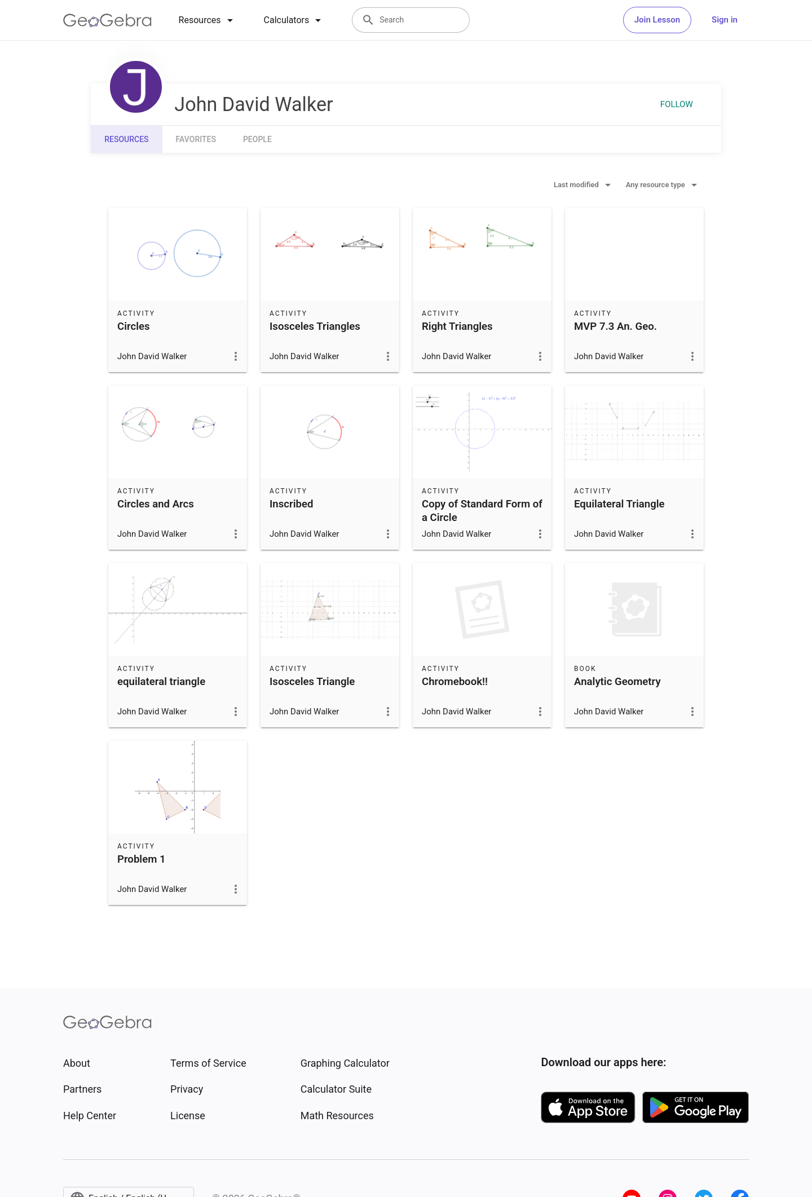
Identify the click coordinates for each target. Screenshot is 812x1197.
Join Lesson (657, 20)
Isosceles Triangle (312, 681)
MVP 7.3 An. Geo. (615, 326)
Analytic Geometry (617, 681)
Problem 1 (141, 859)
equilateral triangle (161, 681)
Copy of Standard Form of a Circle (482, 511)
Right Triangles (457, 326)
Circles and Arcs (155, 504)
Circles (133, 326)
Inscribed (291, 504)
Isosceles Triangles (315, 326)
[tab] (208, 20)
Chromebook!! (455, 681)
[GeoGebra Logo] (107, 20)
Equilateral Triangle (619, 504)
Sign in (725, 20)
